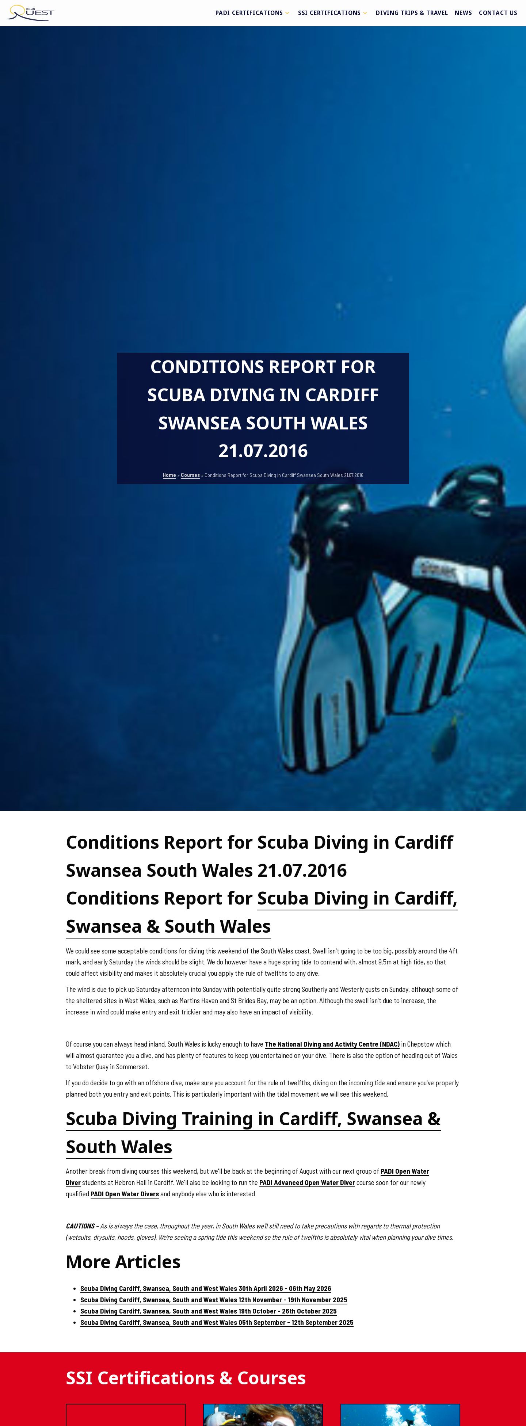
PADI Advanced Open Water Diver (307, 1182)
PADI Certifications (253, 13)
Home (169, 475)
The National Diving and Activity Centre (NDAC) (332, 1044)
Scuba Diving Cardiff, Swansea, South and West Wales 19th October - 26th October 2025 (208, 1311)
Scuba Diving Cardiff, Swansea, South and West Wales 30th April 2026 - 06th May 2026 (205, 1288)
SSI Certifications (333, 13)
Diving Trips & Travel (412, 12)
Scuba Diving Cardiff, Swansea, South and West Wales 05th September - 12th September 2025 (217, 1322)
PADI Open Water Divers (125, 1193)
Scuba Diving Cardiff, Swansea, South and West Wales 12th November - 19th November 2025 (213, 1299)
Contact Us (498, 12)
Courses (190, 475)
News (463, 12)
